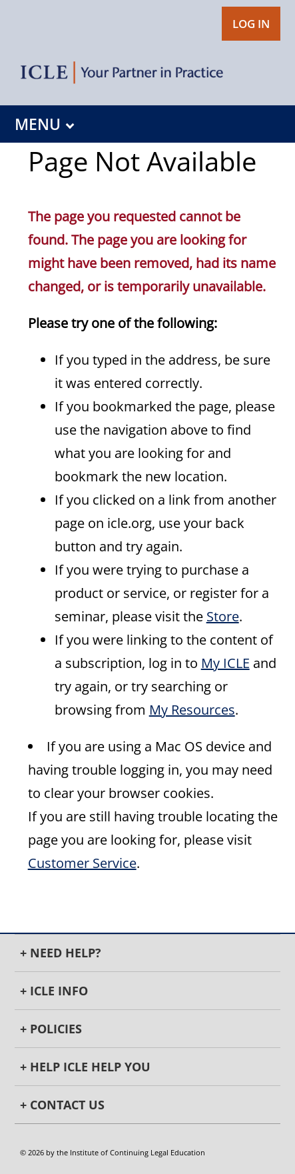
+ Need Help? (60, 953)
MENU (44, 124)
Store (222, 616)
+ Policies (51, 1029)
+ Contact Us (62, 1105)
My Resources (192, 710)
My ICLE (225, 663)
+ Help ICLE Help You (85, 1067)
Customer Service (82, 863)
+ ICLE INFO (54, 991)
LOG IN (251, 23)
